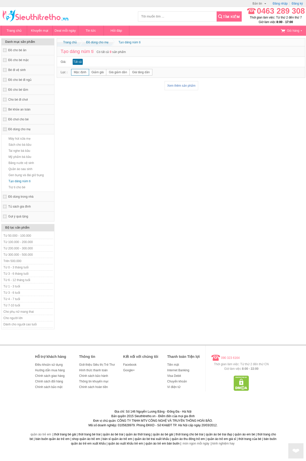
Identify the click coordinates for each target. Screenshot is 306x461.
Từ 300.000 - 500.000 (18, 254)
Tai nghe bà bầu (19, 151)
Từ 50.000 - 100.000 (17, 235)
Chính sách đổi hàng (49, 381)
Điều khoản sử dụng (49, 364)
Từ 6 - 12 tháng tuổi (17, 280)
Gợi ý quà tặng (18, 216)
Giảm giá (97, 72)
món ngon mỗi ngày (195, 443)
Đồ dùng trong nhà (21, 196)
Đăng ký (297, 3)
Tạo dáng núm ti (20, 181)
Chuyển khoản (177, 381)
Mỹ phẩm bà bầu (20, 157)
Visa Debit (174, 376)
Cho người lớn (13, 318)
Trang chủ (14, 30)
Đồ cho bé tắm (18, 89)
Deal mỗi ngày (65, 30)
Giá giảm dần (118, 72)
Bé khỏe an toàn (19, 109)
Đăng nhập (280, 3)
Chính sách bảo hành (93, 376)
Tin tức (91, 30)
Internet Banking (178, 370)
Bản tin (259, 3)
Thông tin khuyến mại (93, 381)
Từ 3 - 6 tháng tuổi (16, 273)
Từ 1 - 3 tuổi (12, 286)
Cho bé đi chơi (18, 99)
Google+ (129, 370)
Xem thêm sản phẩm (181, 85)
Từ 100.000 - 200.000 (18, 242)
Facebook (130, 364)
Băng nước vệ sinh (21, 163)
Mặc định (80, 72)
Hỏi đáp (116, 30)
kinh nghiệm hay (223, 443)
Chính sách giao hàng (50, 376)
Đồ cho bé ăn (17, 50)
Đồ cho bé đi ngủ (19, 80)
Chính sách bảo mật (49, 387)
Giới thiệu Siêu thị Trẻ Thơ (97, 364)
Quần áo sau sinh (20, 169)
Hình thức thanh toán (93, 370)
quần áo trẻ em (41, 434)
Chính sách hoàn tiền (93, 387)
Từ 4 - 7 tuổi (12, 299)
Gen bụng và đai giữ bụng (26, 175)
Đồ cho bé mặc (18, 60)
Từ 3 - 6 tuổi (12, 292)
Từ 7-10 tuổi (12, 305)
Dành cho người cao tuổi (20, 324)
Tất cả (77, 62)
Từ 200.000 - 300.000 (18, 248)
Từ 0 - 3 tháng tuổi (16, 267)
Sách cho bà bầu (20, 144)
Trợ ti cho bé (17, 187)
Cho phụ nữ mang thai (19, 312)
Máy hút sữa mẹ (20, 138)
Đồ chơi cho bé (18, 119)
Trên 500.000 (13, 261)
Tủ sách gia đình (19, 206)
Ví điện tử (173, 387)
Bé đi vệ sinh (17, 70)
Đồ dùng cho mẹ (19, 129)
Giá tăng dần (141, 72)
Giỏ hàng (291, 30)
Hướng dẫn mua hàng (50, 370)
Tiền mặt (173, 364)
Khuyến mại (39, 30)
